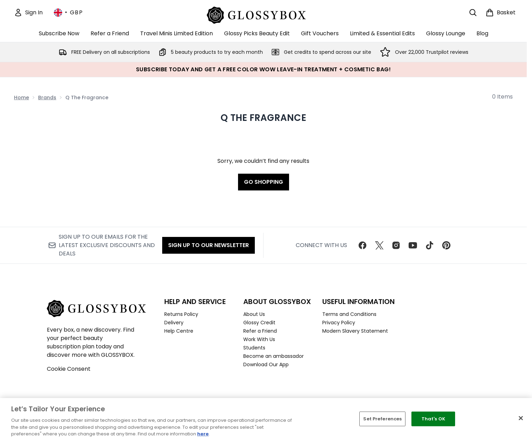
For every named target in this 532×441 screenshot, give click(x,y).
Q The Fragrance (263, 117)
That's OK (433, 418)
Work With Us (259, 339)
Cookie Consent (69, 369)
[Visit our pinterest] (446, 245)
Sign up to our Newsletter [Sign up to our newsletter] (208, 245)
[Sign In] (28, 13)
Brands (47, 97)
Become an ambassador (273, 356)
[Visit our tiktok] (429, 245)
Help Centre (178, 330)
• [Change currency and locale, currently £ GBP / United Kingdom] (68, 12)
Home (21, 97)
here (203, 434)
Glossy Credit (259, 322)
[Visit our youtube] (412, 245)
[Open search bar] (473, 12)
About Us (254, 314)
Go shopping (263, 182)
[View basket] (501, 12)
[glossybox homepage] (263, 14)
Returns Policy (181, 314)
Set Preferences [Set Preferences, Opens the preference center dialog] (382, 418)
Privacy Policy (338, 322)
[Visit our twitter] (379, 245)
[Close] (521, 418)
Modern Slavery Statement (355, 330)
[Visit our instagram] (396, 245)
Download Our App (266, 364)
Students (254, 347)
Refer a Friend (260, 330)
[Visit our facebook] (362, 245)
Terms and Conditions (349, 314)
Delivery (174, 322)
